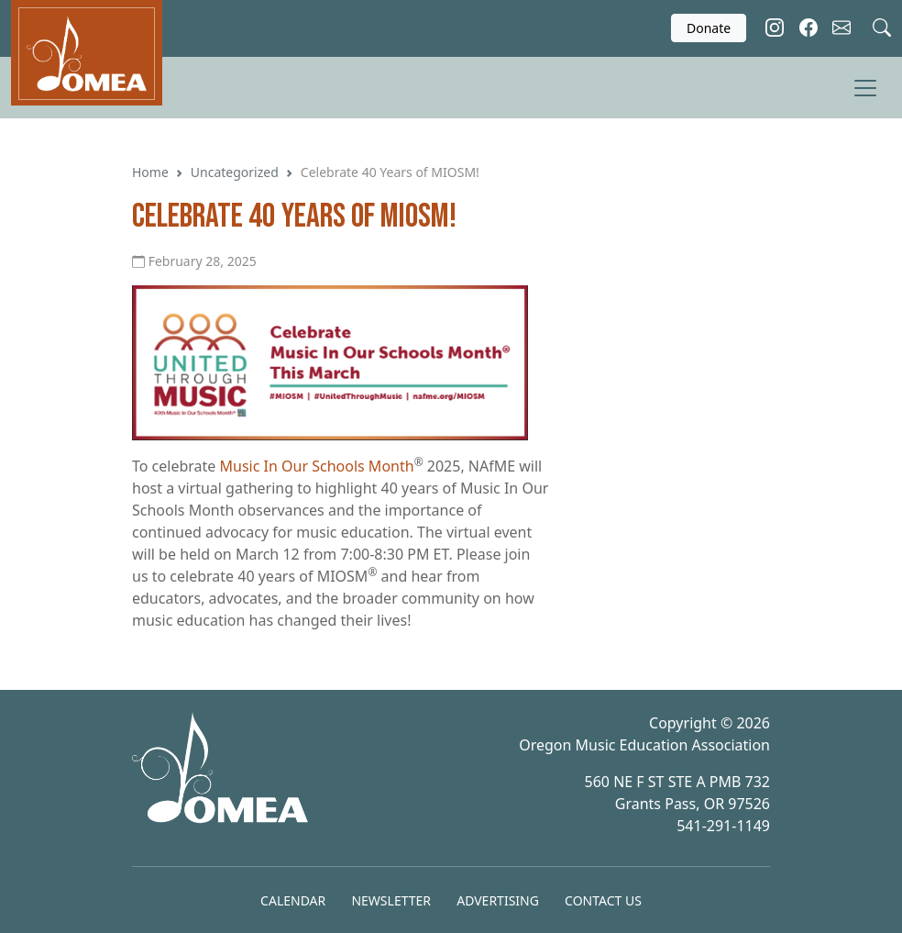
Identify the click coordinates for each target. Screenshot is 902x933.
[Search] (882, 25)
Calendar (292, 900)
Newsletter (391, 900)
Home (150, 172)
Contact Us (603, 900)
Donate (709, 28)
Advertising (497, 900)
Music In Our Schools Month (317, 466)
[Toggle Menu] (865, 88)
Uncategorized (235, 172)
